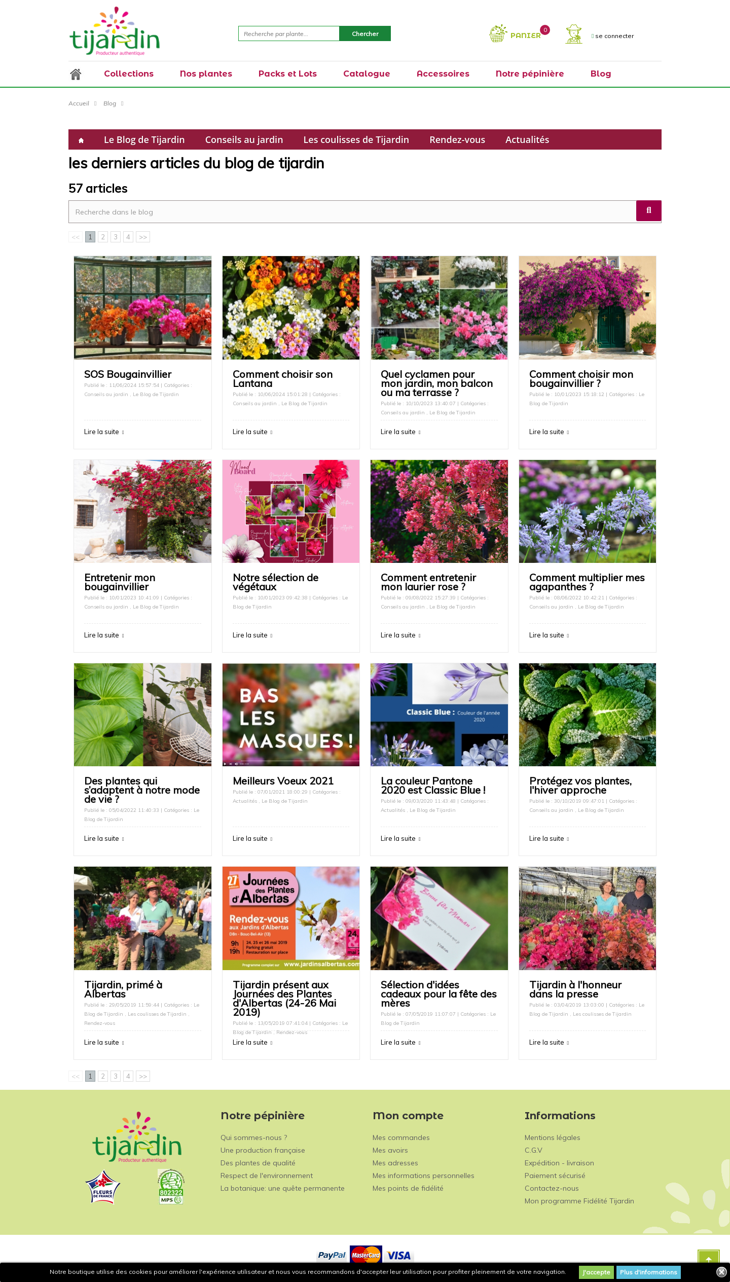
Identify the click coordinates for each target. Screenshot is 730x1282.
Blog (109, 103)
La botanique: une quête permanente (283, 1188)
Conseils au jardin (244, 139)
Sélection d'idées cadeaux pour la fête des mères (439, 993)
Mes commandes (401, 1137)
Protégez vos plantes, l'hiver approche (580, 785)
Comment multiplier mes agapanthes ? (587, 582)
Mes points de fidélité (408, 1188)
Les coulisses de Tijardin (357, 139)
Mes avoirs (390, 1150)
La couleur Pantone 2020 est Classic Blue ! (433, 785)
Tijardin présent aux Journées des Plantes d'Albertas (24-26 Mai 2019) (284, 998)
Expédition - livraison (559, 1162)
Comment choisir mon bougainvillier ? (581, 378)
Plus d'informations (648, 1272)
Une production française (263, 1150)
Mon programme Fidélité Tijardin (579, 1200)
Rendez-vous (457, 139)
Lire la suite (101, 432)
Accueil (78, 103)
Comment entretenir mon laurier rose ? (428, 582)
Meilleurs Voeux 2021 (283, 780)
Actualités (527, 139)
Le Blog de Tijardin (144, 139)
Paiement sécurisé (555, 1175)
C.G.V (533, 1150)
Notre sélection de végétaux (275, 582)
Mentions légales (552, 1137)
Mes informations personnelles (423, 1175)
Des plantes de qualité (258, 1162)
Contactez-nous (552, 1188)
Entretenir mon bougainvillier (119, 582)
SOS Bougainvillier (127, 374)
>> (143, 237)
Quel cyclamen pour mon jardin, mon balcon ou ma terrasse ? (437, 383)
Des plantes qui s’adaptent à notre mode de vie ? (142, 789)
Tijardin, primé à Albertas (123, 989)
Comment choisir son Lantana (283, 378)
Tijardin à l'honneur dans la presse (575, 989)
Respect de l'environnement (267, 1175)
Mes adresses (395, 1162)
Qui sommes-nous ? (254, 1137)
